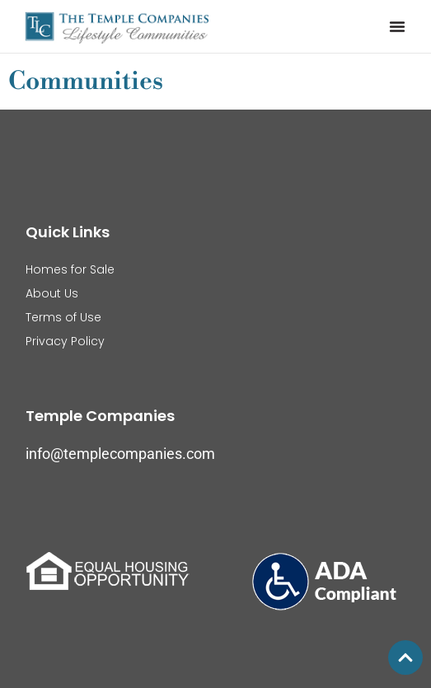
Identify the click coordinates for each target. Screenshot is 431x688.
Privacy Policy (65, 341)
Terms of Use (63, 317)
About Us (52, 293)
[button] (397, 26)
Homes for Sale (70, 269)
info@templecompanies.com (120, 453)
